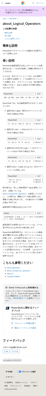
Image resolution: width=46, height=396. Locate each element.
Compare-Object (13, 276)
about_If (10, 273)
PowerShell (12, 18)
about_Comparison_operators (18, 270)
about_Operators (13, 267)
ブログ (33, 382)
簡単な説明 (8, 33)
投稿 (6, 386)
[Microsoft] (23, 3)
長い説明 (7, 36)
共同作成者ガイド (20, 298)
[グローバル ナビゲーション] (2, 3)
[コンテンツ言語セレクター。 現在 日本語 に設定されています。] (9, 371)
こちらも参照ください (12, 39)
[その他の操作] (41, 18)
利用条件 (27, 386)
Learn (5, 18)
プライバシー (15, 386)
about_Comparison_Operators (14, 193)
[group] (23, 97)
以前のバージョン (21, 382)
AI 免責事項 (8, 382)
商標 (34, 386)
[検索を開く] (33, 3)
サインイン (40, 3)
